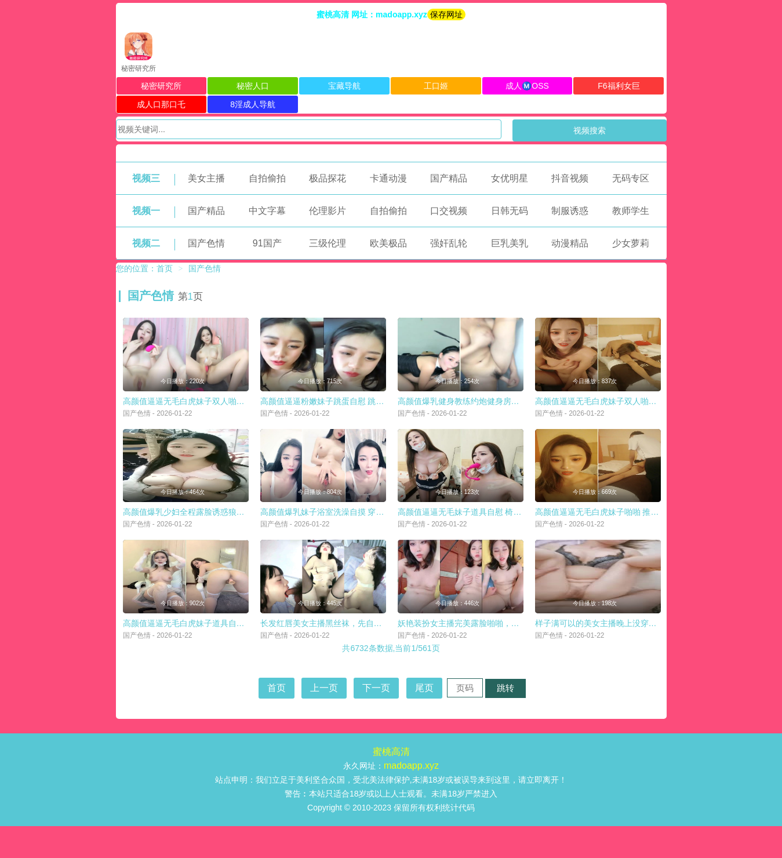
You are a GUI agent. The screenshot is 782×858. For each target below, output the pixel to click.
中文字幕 (267, 211)
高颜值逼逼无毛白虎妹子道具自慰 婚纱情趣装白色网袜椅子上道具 (242, 655)
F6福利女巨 (618, 85)
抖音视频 (569, 178)
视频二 (146, 243)
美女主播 (206, 178)
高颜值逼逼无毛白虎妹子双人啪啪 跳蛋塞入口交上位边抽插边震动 (654, 411)
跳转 (505, 720)
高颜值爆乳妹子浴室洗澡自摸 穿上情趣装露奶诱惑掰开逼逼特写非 (379, 533)
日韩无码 (509, 211)
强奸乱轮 (448, 243)
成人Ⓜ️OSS (527, 85)
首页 (165, 268)
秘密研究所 (161, 85)
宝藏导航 (344, 85)
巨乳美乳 (509, 243)
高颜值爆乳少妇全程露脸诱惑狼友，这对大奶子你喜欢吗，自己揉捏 (244, 533)
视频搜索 (589, 130)
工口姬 (436, 85)
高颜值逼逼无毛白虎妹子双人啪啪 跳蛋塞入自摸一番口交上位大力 (242, 411)
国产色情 (206, 243)
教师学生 (630, 211)
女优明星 (509, 178)
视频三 (146, 178)
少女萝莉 (630, 243)
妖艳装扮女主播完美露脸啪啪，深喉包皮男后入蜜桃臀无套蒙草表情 (519, 655)
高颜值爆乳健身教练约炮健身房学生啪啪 (471, 411)
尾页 (424, 720)
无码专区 (630, 178)
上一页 (324, 720)
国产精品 (448, 178)
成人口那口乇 (161, 104)
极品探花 (327, 178)
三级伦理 (327, 243)
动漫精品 (569, 243)
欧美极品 (388, 243)
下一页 (376, 720)
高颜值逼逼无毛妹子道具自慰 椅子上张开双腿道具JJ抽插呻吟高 (512, 533)
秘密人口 (253, 85)
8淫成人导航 (252, 104)
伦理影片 (327, 211)
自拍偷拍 (267, 178)
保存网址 (446, 14)
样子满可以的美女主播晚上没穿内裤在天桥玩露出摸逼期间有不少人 (657, 655)
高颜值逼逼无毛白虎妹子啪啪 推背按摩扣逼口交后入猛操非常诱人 (654, 533)
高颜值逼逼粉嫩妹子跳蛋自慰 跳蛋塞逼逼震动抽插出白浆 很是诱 (376, 411)
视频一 (146, 211)
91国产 (267, 243)
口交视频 (448, 211)
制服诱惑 (569, 211)
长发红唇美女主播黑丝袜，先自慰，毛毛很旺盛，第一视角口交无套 (382, 655)
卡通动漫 (388, 178)
